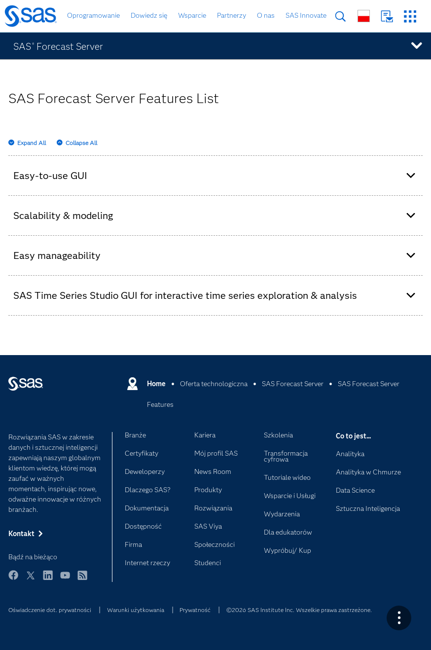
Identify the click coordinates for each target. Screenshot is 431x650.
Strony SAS (410, 16)
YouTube (65, 579)
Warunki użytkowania (135, 610)
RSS (82, 579)
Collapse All (81, 142)
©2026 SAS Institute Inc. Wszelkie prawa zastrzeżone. (299, 610)
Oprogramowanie (93, 15)
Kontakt (387, 16)
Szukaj (340, 16)
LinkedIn (48, 579)
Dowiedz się (149, 15)
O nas (266, 15)
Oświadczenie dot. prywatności (49, 610)
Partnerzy (231, 15)
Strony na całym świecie (364, 16)
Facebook (13, 579)
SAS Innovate (306, 15)
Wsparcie (192, 15)
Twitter (31, 579)
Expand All (31, 142)
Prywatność (195, 610)
